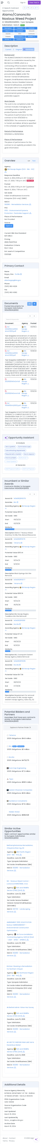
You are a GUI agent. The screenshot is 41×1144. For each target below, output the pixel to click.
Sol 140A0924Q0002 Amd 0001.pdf (11, 353)
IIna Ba (16, 624)
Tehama (17, 543)
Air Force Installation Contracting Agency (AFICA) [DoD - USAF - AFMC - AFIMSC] (20, 937)
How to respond (29, 454)
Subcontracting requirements (15, 450)
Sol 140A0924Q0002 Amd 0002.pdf (11, 329)
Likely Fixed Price (10, 242)
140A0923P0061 (19, 620)
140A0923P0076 (20, 498)
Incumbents (20, 36)
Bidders (31, 36)
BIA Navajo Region (24, 329)
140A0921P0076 (19, 539)
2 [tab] (13, 49)
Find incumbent (10, 458)
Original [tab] (19, 49)
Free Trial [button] (34, 2)
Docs (8, 31)
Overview (20, 28)
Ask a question (10, 447)
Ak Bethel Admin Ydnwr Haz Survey (20, 1007)
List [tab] (29, 161)
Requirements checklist (13, 454)
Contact (12, 1138)
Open (9, 226)
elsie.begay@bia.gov (12, 280)
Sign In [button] (22, 2)
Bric (15, 502)
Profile (18, 274)
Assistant (20, 31)
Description (8, 28)
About (5, 1138)
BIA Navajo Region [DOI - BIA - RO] (20, 169)
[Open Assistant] (36, 1139)
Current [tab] (8, 49)
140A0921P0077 (19, 580)
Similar (8, 39)
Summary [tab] (28, 49)
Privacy (12, 1141)
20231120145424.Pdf (12, 381)
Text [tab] (34, 161)
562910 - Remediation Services (16, 204)
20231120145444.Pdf (12, 393)
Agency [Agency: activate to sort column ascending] (25, 323)
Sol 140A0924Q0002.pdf (13, 404)
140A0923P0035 (20, 661)
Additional (20, 39)
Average (7, 254)
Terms (5, 1141)
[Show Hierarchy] (5, 172)
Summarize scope (24, 447)
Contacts (31, 28)
